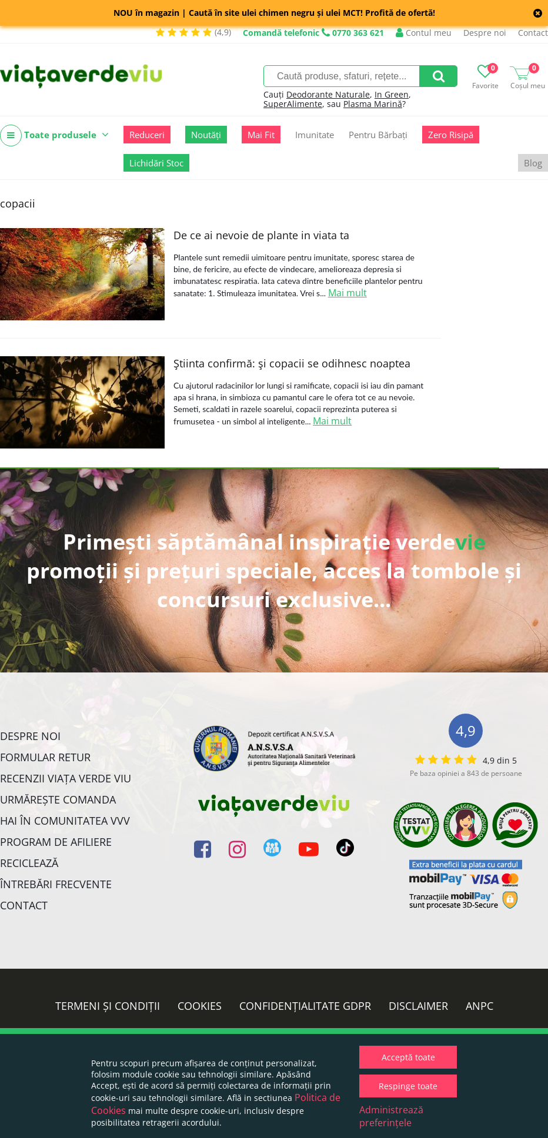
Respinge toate (408, 1086)
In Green (392, 94)
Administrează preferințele (391, 1116)
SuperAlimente (292, 103)
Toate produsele (54, 135)
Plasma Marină (372, 103)
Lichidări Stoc (156, 163)
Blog (533, 163)
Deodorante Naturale (328, 94)
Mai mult (347, 292)
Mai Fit (261, 134)
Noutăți (206, 134)
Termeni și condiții (107, 1006)
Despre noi (484, 32)
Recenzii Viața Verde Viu (65, 778)
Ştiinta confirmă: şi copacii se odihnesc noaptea (291, 363)
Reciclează (29, 863)
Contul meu (424, 32)
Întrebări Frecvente (56, 884)
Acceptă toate (408, 1057)
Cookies (200, 1006)
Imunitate (314, 134)
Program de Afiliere (56, 842)
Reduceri (147, 134)
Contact (533, 32)
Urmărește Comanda (58, 799)
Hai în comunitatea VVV (65, 821)
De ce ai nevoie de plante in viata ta (261, 235)
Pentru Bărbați (378, 134)
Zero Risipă (450, 134)
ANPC (479, 1006)
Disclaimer (418, 1006)
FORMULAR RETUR (45, 757)
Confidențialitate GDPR (305, 1006)
